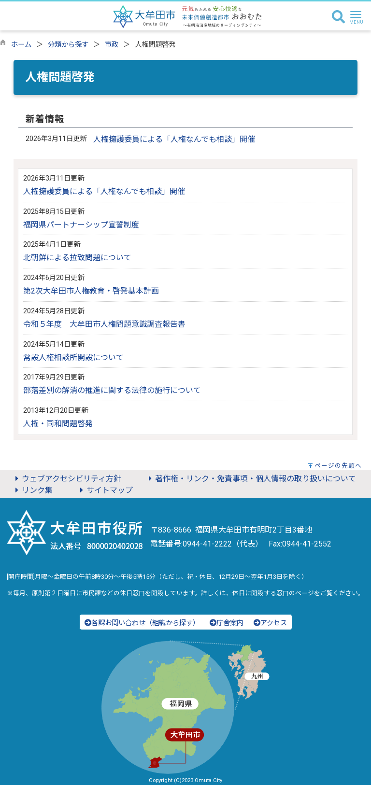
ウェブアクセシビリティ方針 (66, 478)
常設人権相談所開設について (73, 357)
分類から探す (68, 45)
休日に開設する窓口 (260, 593)
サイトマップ (105, 490)
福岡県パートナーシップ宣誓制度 (81, 224)
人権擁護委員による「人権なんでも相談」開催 (174, 139)
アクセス (270, 623)
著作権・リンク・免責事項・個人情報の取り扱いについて (250, 478)
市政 (111, 45)
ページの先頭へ (338, 465)
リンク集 (32, 490)
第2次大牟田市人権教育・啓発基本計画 (91, 290)
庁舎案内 (226, 623)
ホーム (21, 45)
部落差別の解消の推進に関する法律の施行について (112, 390)
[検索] (338, 17)
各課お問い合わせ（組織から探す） (142, 623)
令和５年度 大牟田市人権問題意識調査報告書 (104, 324)
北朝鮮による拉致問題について (77, 257)
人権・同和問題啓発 (58, 423)
